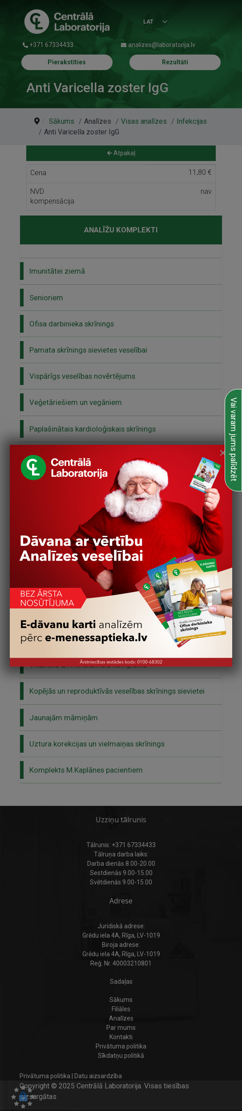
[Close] (223, 453)
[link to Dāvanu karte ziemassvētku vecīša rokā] (121, 556)
